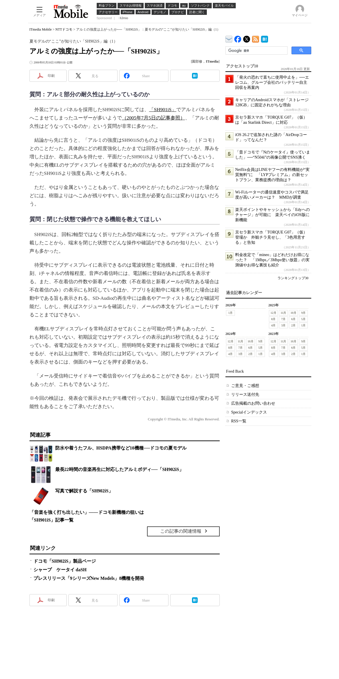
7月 (283, 319)
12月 (273, 312)
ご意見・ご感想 (245, 386)
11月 (283, 312)
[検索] (256, 50)
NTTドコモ (63, 29)
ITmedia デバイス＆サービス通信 (229, 38)
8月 (273, 319)
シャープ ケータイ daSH (60, 569)
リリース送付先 (245, 394)
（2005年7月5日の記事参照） (153, 118)
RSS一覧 (238, 421)
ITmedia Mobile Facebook (237, 38)
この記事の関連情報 (180, 531)
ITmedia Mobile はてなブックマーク (264, 38)
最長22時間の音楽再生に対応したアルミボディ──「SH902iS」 (119, 469)
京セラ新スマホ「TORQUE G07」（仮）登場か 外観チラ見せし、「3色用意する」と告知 (271, 237)
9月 (303, 312)
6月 (293, 319)
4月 (273, 325)
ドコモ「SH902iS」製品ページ (64, 561)
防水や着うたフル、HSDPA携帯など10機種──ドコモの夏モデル (121, 448)
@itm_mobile (246, 38)
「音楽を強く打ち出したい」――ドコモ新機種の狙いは (86, 512)
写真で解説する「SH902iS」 (84, 490)
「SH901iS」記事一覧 (51, 520)
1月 (230, 312)
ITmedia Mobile (40, 29)
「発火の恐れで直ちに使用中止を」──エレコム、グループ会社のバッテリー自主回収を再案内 (272, 82)
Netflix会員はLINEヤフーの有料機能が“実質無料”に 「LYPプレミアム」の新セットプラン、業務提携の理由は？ (272, 174)
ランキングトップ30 (292, 278)
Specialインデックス (249, 412)
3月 (283, 325)
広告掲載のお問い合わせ (253, 403)
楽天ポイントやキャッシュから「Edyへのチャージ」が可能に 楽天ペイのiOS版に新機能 (272, 214)
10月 (293, 312)
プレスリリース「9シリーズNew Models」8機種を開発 (88, 578)
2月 (293, 325)
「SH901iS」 (162, 109)
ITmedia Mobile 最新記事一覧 (255, 38)
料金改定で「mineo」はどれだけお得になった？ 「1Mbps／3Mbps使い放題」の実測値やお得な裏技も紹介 (272, 260)
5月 (303, 319)
